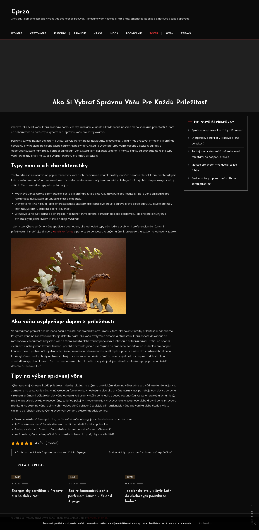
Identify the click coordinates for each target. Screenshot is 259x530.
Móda (114, 33)
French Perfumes (63, 231)
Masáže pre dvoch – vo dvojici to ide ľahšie (214, 167)
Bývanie (16, 33)
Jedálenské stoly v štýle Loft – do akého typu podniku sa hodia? (147, 511)
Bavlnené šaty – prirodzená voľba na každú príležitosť (137, 457)
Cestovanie (38, 33)
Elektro (60, 33)
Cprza (20, 12)
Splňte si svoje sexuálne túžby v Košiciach (217, 130)
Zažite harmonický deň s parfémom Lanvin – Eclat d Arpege (49, 459)
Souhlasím (205, 523)
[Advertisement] (129, 72)
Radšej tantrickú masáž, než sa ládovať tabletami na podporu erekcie (216, 154)
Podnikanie (134, 33)
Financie (80, 33)
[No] (254, 523)
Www (169, 33)
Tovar (154, 33)
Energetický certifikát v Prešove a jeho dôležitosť (215, 140)
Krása (98, 33)
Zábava (186, 33)
